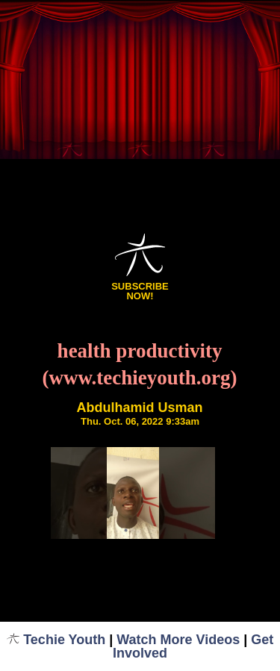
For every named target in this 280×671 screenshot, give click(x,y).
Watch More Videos (178, 639)
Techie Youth (56, 639)
